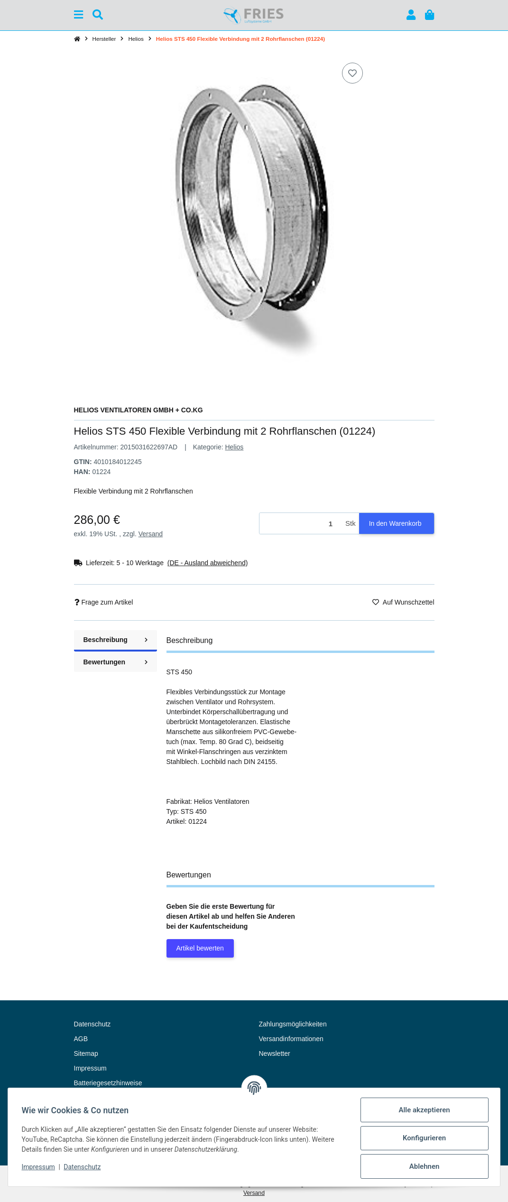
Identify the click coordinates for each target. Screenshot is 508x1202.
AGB (81, 1039)
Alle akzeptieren (422, 1110)
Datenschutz (83, 1167)
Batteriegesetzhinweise (108, 1083)
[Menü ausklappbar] (78, 15)
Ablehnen (422, 1166)
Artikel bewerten (200, 948)
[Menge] (300, 523)
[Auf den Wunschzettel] (352, 73)
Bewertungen (115, 662)
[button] (411, 15)
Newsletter (274, 1053)
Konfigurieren (422, 1138)
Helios (234, 447)
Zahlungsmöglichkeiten (293, 1024)
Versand (151, 534)
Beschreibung (115, 639)
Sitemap (86, 1053)
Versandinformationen (291, 1039)
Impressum (39, 1167)
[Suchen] (97, 15)
